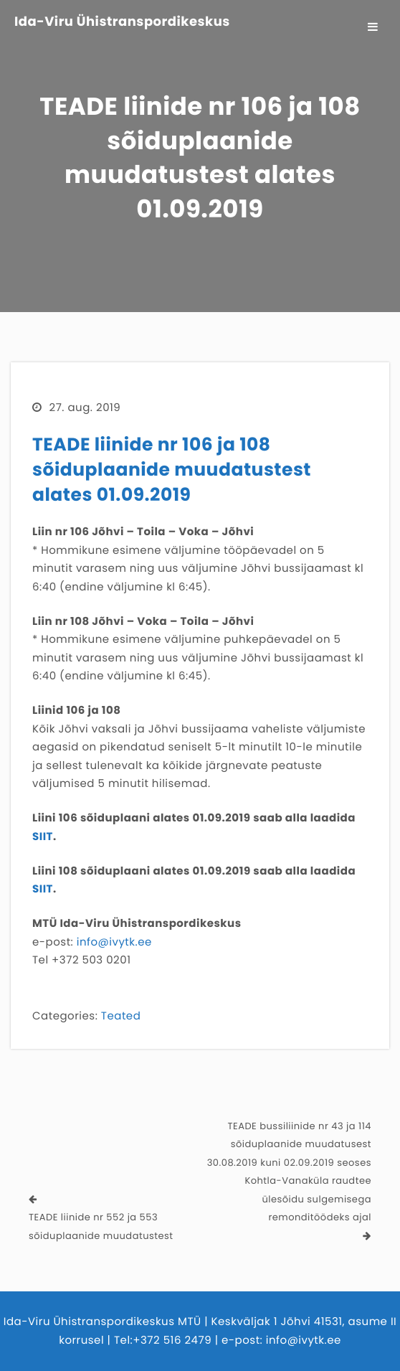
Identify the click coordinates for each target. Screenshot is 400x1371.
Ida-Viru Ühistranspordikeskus (122, 22)
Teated (121, 1016)
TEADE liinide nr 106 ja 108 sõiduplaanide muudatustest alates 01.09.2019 (171, 469)
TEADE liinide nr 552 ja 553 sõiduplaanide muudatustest (101, 1226)
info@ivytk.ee (114, 942)
